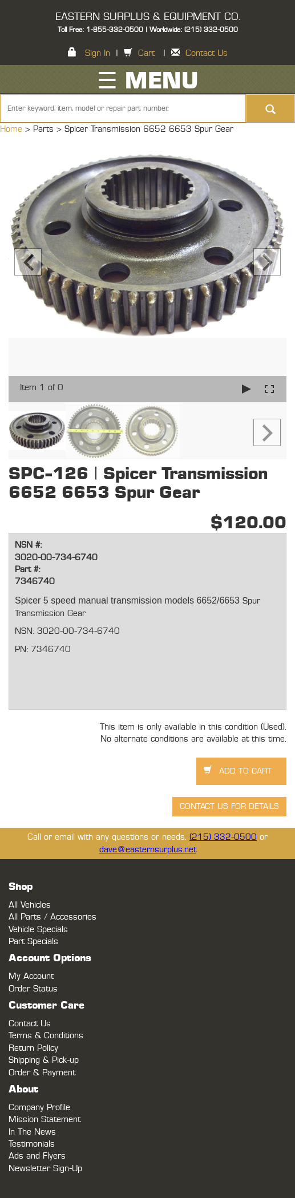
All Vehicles (30, 905)
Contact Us (206, 53)
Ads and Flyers (37, 1156)
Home (12, 129)
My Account (31, 976)
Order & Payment (42, 1073)
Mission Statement (44, 1119)
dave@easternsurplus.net (147, 849)
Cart (146, 53)
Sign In (97, 53)
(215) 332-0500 (223, 837)
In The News (32, 1132)
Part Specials (33, 941)
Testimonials (32, 1144)
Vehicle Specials (38, 929)
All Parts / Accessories (52, 917)
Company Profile (39, 1107)
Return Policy (33, 1048)
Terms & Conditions (46, 1035)
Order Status (33, 989)
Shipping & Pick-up (44, 1060)
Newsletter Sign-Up (45, 1168)
